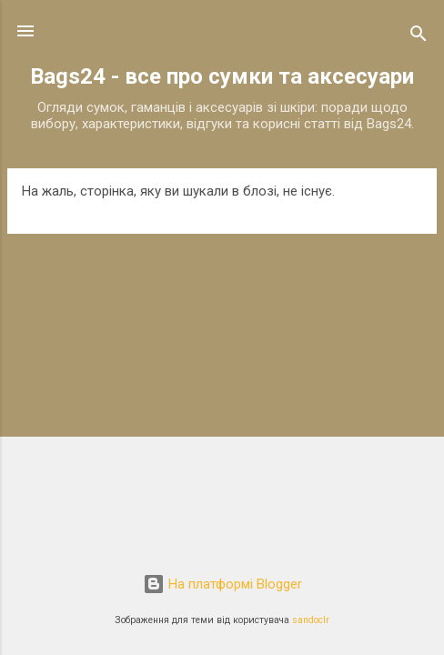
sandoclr (310, 620)
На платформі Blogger (222, 584)
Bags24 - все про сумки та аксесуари (222, 76)
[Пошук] (418, 37)
